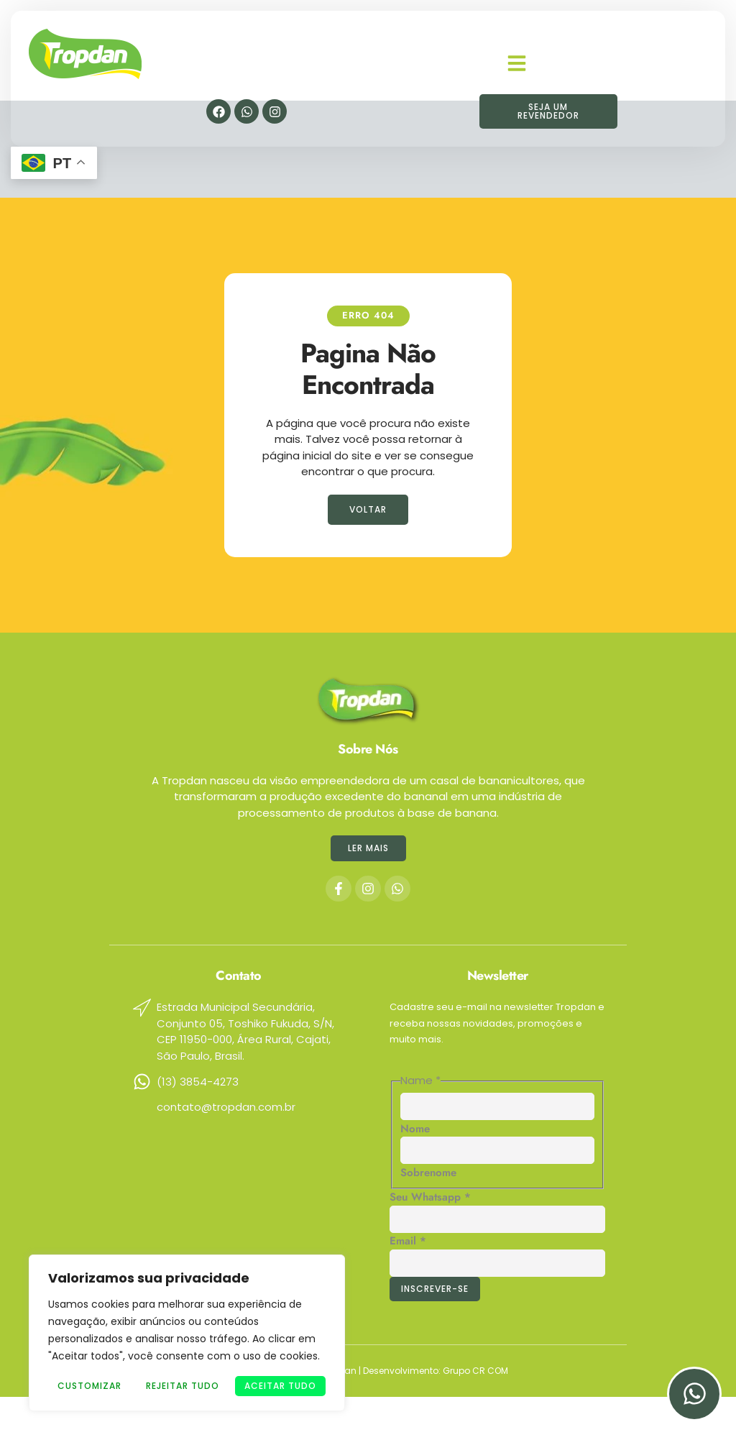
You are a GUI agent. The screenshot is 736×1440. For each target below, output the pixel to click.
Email (408, 1241)
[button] (517, 57)
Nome (415, 1129)
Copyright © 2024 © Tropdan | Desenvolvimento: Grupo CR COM (368, 1371)
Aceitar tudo (280, 1386)
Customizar (89, 1386)
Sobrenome (428, 1172)
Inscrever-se (435, 1289)
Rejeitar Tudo (182, 1386)
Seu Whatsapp (430, 1197)
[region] (187, 1333)
